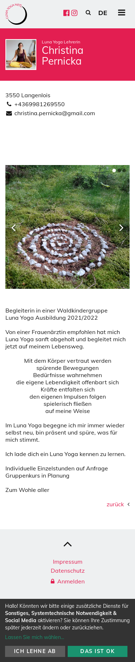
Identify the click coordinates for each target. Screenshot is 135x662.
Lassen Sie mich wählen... (34, 637)
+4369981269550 (39, 104)
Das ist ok (97, 651)
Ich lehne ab (35, 651)
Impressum (67, 561)
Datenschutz (68, 570)
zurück (115, 504)
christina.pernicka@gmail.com (54, 113)
